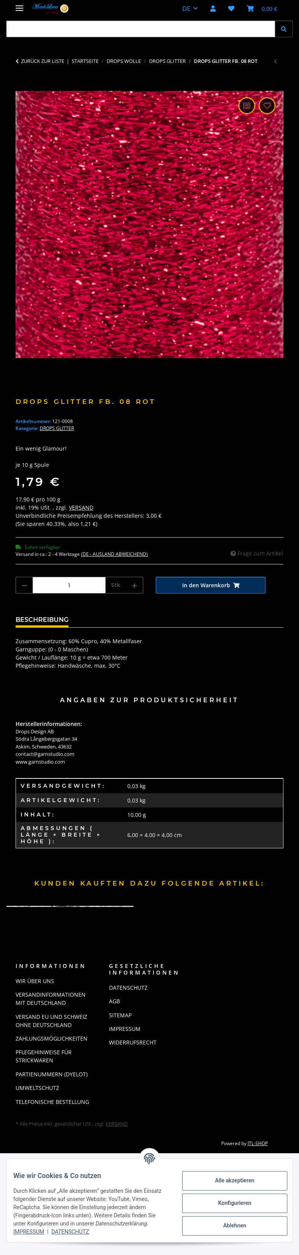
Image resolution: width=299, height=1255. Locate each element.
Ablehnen (228, 1225)
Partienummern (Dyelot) (52, 1074)
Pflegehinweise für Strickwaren (44, 1056)
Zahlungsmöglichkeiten (52, 1038)
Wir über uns (35, 981)
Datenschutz (130, 1232)
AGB (114, 1001)
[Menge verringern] (24, 585)
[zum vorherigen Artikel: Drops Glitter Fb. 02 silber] (275, 61)
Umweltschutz (37, 1087)
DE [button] (186, 8)
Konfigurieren (228, 1203)
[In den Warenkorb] (22, 86)
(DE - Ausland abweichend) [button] (114, 554)
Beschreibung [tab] (42, 619)
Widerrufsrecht (133, 1042)
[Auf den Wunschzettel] (267, 105)
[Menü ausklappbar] (19, 5)
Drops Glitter (57, 428)
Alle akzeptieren (228, 1180)
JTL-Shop (258, 1143)
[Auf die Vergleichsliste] (246, 105)
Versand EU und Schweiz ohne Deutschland (51, 1021)
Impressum (88, 1232)
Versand (81, 507)
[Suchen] (284, 29)
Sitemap (120, 1015)
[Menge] (69, 585)
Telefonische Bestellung (52, 1101)
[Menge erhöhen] (134, 585)
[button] (213, 8)
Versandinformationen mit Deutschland (51, 998)
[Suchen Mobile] (140, 29)
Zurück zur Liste (42, 60)
